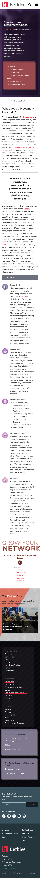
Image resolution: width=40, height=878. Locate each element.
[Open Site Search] (29, 4)
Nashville (8, 717)
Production (9, 670)
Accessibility (7, 865)
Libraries (5, 830)
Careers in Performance (16, 84)
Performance (10, 668)
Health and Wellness (13, 665)
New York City (11, 720)
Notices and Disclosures (11, 862)
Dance (7, 690)
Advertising (9, 681)
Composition (10, 657)
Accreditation (7, 859)
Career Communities (12, 22)
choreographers (28, 117)
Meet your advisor (15, 769)
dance (23, 296)
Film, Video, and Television (16, 692)
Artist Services (11, 684)
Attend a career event (15, 773)
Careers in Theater (14, 81)
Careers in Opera (13, 72)
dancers (18, 147)
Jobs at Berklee (28, 833)
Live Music (9, 695)
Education (9, 662)
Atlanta (8, 709)
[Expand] (34, 101)
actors (4, 150)
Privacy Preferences (9, 868)
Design (8, 659)
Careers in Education (15, 69)
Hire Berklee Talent (10, 833)
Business (8, 654)
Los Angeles (10, 715)
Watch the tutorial (14, 749)
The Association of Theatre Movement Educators (21, 572)
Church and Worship (13, 687)
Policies (5, 856)
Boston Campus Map (28, 838)
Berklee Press (27, 830)
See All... (8, 698)
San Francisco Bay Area (14, 723)
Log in (9, 745)
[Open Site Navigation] (36, 4)
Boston (8, 712)
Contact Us (6, 837)
